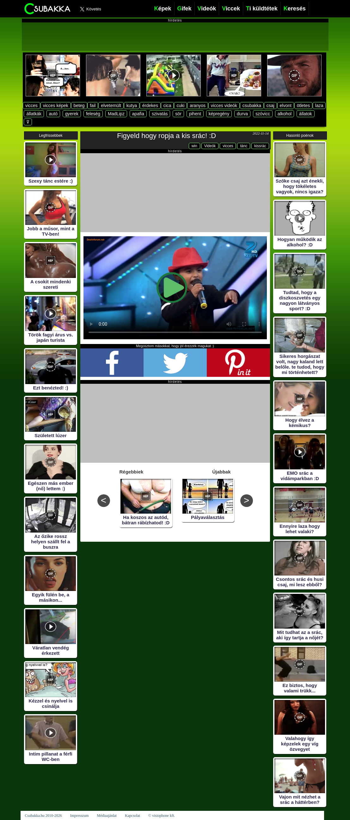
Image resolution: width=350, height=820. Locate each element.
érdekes (150, 105)
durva (242, 113)
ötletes (303, 105)
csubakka (252, 105)
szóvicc (262, 113)
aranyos (198, 105)
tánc (243, 146)
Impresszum (79, 815)
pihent (195, 113)
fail (92, 105)
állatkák (33, 113)
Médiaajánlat (107, 815)
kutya (131, 105)
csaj (270, 105)
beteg (79, 105)
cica (167, 105)
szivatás (160, 113)
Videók (210, 146)
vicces (31, 105)
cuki (180, 105)
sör (178, 113)
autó (53, 113)
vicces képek (55, 105)
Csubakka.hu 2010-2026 (43, 815)
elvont (286, 105)
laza (319, 105)
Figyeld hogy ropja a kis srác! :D (166, 136)
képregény (219, 113)
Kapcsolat (132, 815)
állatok (305, 113)
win (194, 146)
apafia (138, 113)
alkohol (285, 113)
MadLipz (116, 113)
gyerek (71, 113)
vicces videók (224, 105)
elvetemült (111, 105)
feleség (93, 113)
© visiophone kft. (161, 815)
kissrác (260, 146)
